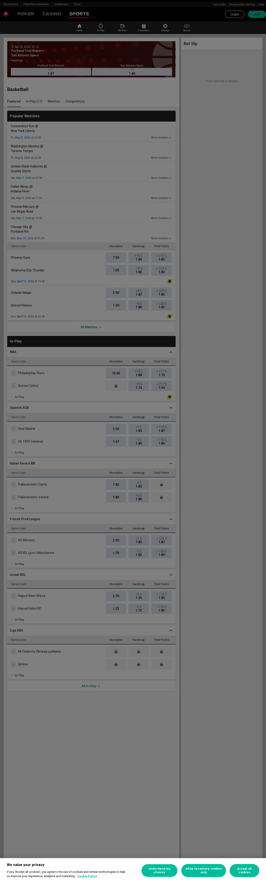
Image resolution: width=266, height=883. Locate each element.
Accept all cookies (244, 870)
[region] (133, 870)
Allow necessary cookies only (204, 870)
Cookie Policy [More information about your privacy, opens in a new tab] (87, 876)
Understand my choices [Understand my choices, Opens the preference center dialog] (159, 870)
